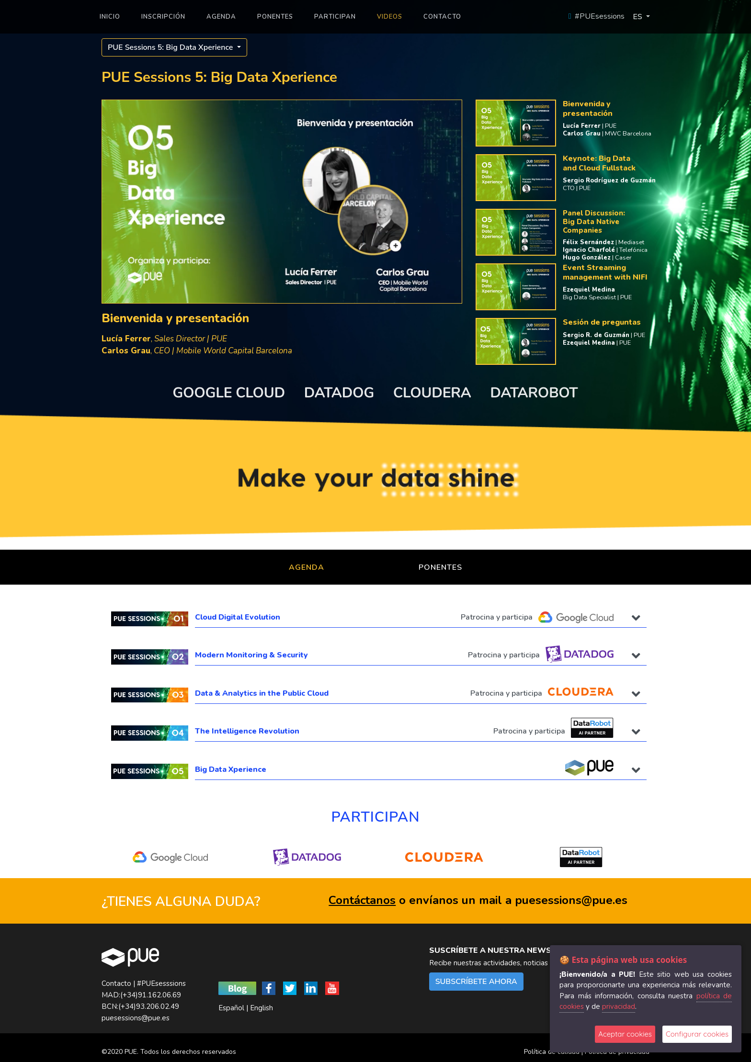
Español (231, 1008)
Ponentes (440, 567)
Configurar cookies (697, 1034)
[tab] (375, 619)
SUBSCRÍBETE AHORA (476, 981)
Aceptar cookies (625, 1034)
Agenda (306, 567)
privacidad (618, 1006)
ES (638, 16)
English (261, 1008)
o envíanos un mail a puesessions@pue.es (478, 900)
